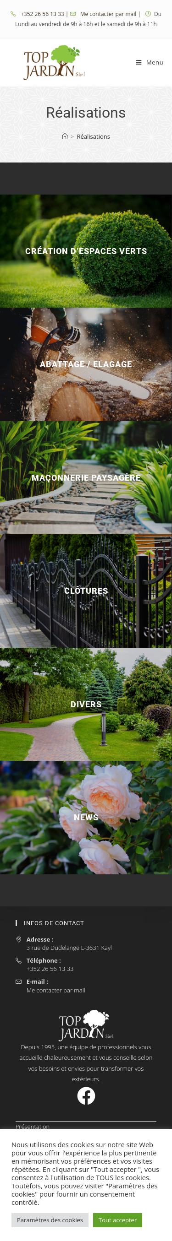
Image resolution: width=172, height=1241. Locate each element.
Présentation (33, 1126)
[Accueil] (65, 136)
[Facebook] (86, 1096)
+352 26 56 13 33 (43, 14)
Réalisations (93, 136)
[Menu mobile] (149, 62)
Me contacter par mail (109, 14)
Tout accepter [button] (118, 1220)
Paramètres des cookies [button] (50, 1220)
